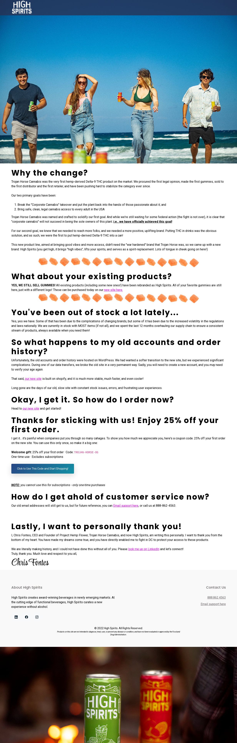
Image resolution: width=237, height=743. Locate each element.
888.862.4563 (216, 597)
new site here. (113, 290)
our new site (33, 379)
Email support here (125, 505)
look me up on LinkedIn (143, 549)
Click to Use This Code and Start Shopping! (42, 468)
